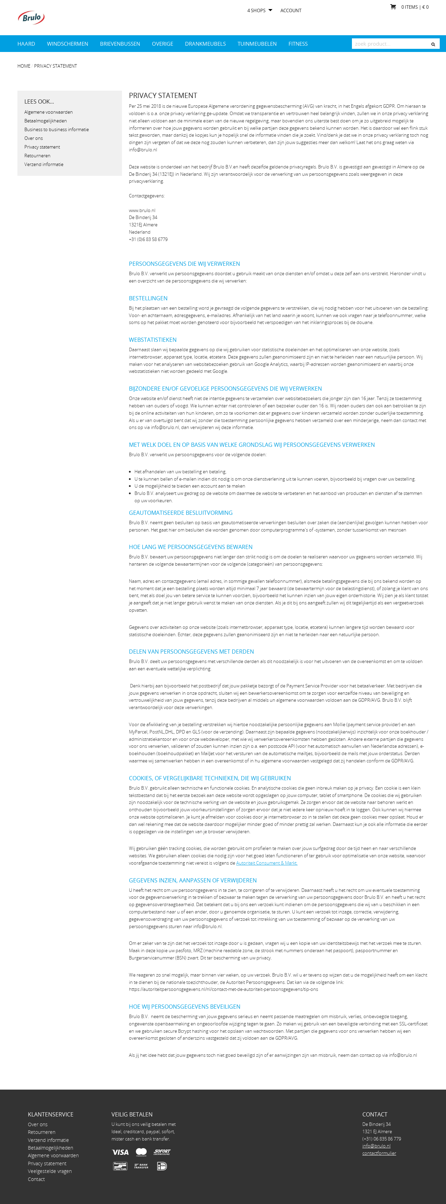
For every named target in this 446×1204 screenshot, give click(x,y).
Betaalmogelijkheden (45, 121)
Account (290, 10)
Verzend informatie (43, 164)
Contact (36, 1179)
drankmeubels (205, 43)
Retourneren (37, 155)
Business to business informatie (56, 129)
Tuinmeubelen (257, 43)
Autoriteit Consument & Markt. (267, 863)
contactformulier (379, 1153)
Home (23, 66)
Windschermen (67, 43)
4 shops (256, 10)
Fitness (298, 43)
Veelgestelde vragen (50, 1171)
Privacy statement (55, 66)
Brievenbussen (120, 43)
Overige (162, 43)
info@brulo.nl (376, 1146)
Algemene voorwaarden (48, 112)
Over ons (33, 138)
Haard (26, 43)
